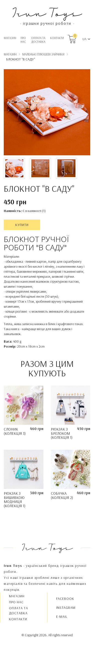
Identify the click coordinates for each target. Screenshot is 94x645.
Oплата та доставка (38, 39)
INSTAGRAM (65, 607)
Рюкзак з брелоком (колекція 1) (61, 433)
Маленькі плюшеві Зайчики (43, 54)
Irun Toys (47, 12)
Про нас (23, 39)
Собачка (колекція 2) (62, 495)
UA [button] (84, 39)
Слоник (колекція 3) (15, 431)
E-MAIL (61, 616)
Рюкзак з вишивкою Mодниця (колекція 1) (14, 499)
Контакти (57, 38)
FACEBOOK (65, 598)
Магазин (10, 38)
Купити (22, 224)
